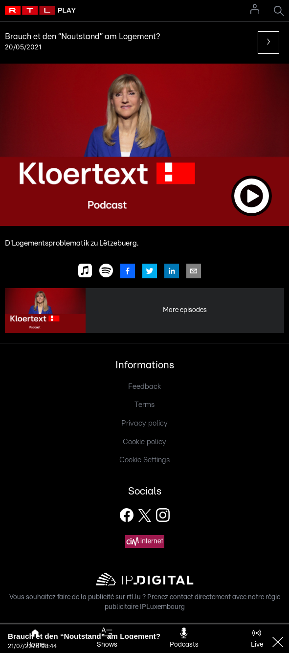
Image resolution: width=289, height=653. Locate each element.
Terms (144, 404)
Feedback (144, 386)
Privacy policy (144, 423)
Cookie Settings (144, 460)
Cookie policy (144, 442)
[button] (144, 145)
